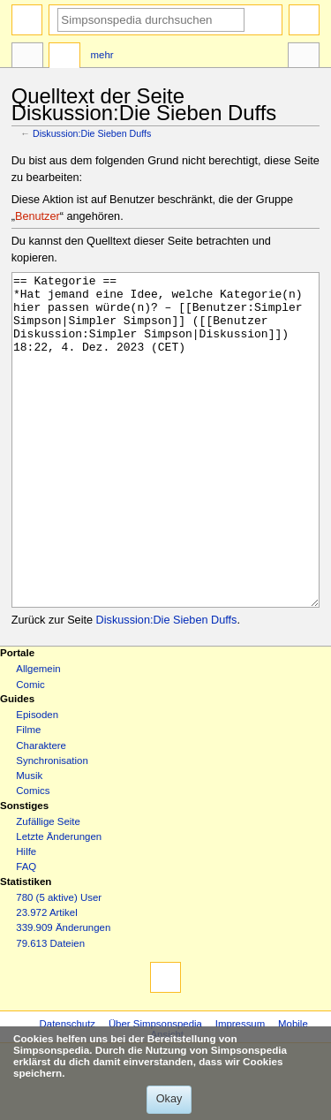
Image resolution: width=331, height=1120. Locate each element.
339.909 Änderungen (63, 993)
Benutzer (37, 216)
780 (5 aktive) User (59, 963)
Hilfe (26, 917)
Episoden (37, 781)
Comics (32, 856)
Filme (28, 796)
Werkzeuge (304, 57)
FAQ (26, 932)
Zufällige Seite (48, 887)
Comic (30, 750)
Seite (27, 57)
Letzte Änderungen (59, 902)
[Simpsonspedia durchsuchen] (150, 20)
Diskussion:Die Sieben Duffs (92, 133)
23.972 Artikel (46, 978)
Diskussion (64, 57)
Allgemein (38, 735)
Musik (29, 841)
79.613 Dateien (50, 1009)
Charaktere (41, 811)
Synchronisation (52, 826)
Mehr (102, 54)
